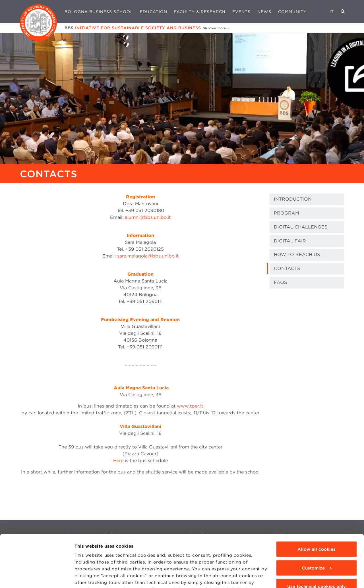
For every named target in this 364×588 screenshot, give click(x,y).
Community (292, 11)
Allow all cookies (316, 508)
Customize (317, 527)
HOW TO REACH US (297, 254)
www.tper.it (190, 406)
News (264, 11)
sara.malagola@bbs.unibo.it (148, 256)
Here (118, 460)
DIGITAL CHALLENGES (300, 227)
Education (153, 11)
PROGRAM (286, 213)
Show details (89, 576)
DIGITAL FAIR (290, 241)
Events (241, 11)
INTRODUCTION (293, 199)
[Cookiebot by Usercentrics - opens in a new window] (37, 577)
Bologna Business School (99, 11)
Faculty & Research (200, 11)
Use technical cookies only (316, 545)
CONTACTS (287, 268)
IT (332, 11)
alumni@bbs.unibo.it (148, 217)
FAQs (280, 282)
